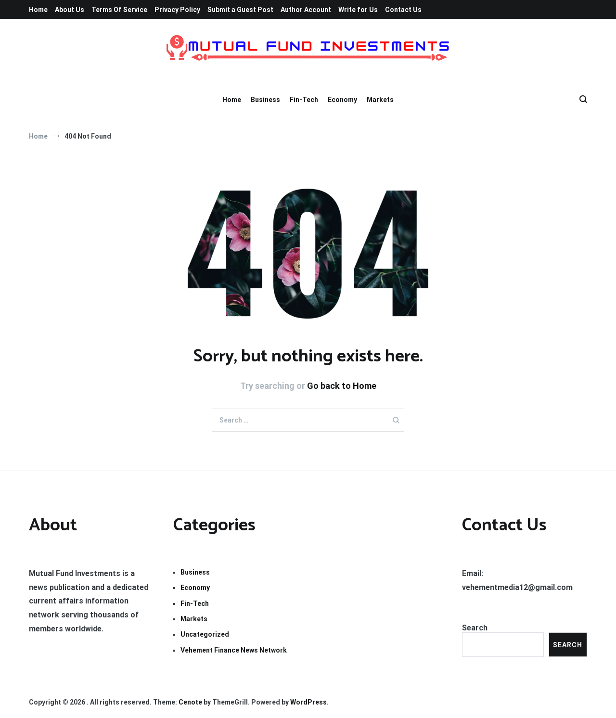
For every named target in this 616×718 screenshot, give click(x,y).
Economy (342, 99)
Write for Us (358, 9)
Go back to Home (341, 386)
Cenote (190, 702)
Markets (380, 99)
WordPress (308, 702)
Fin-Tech (304, 99)
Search (475, 627)
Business (265, 99)
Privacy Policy (177, 9)
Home (38, 9)
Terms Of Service (119, 9)
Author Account (306, 9)
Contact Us (403, 9)
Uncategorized (204, 634)
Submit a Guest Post (240, 9)
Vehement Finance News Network (233, 650)
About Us (69, 9)
